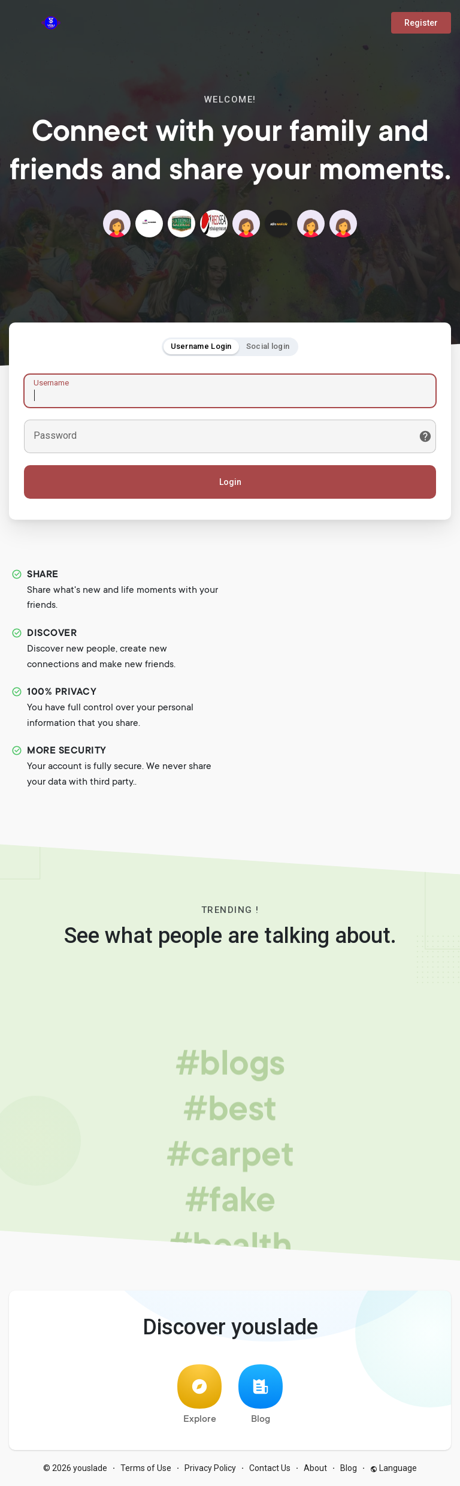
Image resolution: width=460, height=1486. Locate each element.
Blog (260, 1394)
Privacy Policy (210, 1468)
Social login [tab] (268, 346)
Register (421, 23)
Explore (199, 1394)
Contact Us (269, 1468)
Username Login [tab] (201, 346)
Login (230, 482)
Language (393, 1468)
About (315, 1468)
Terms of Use (145, 1468)
